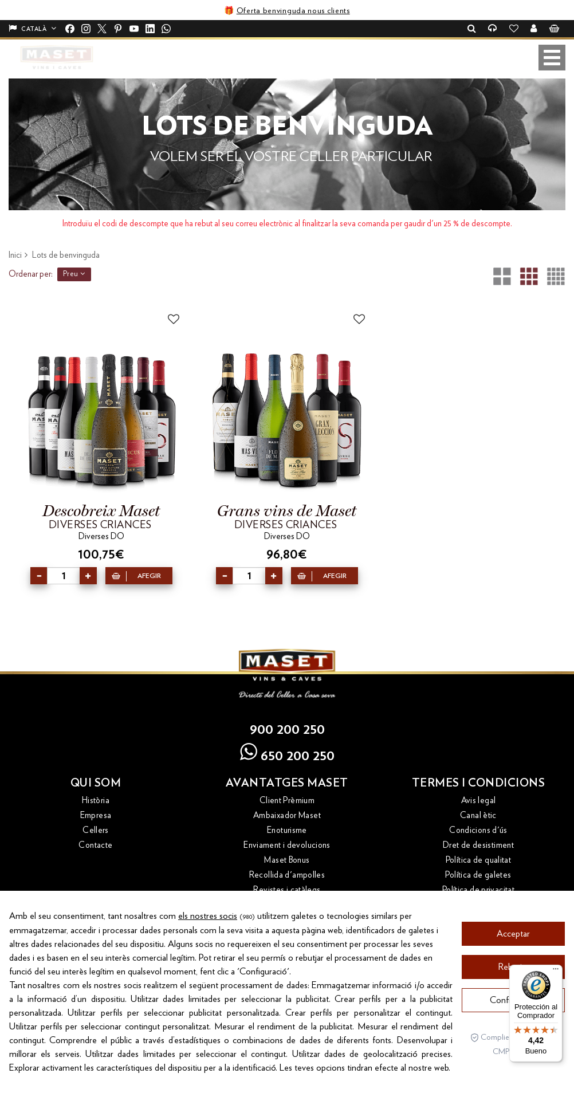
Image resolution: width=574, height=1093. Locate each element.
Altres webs (96, 920)
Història (95, 800)
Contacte (95, 845)
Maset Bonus (286, 860)
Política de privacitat (478, 890)
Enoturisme (287, 830)
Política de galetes (478, 875)
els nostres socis (207, 988)
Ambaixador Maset (287, 815)
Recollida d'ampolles (287, 875)
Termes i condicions (478, 783)
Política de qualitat (479, 860)
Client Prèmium (287, 800)
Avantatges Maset (287, 783)
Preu (74, 274)
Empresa (96, 815)
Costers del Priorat (95, 952)
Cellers (95, 830)
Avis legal (478, 800)
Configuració (513, 1073)
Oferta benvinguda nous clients (293, 11)
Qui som (95, 783)
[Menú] (556, 971)
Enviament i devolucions (287, 845)
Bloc (96, 937)
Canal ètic (478, 815)
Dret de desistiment (478, 845)
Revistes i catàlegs (286, 890)
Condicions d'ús (478, 830)
